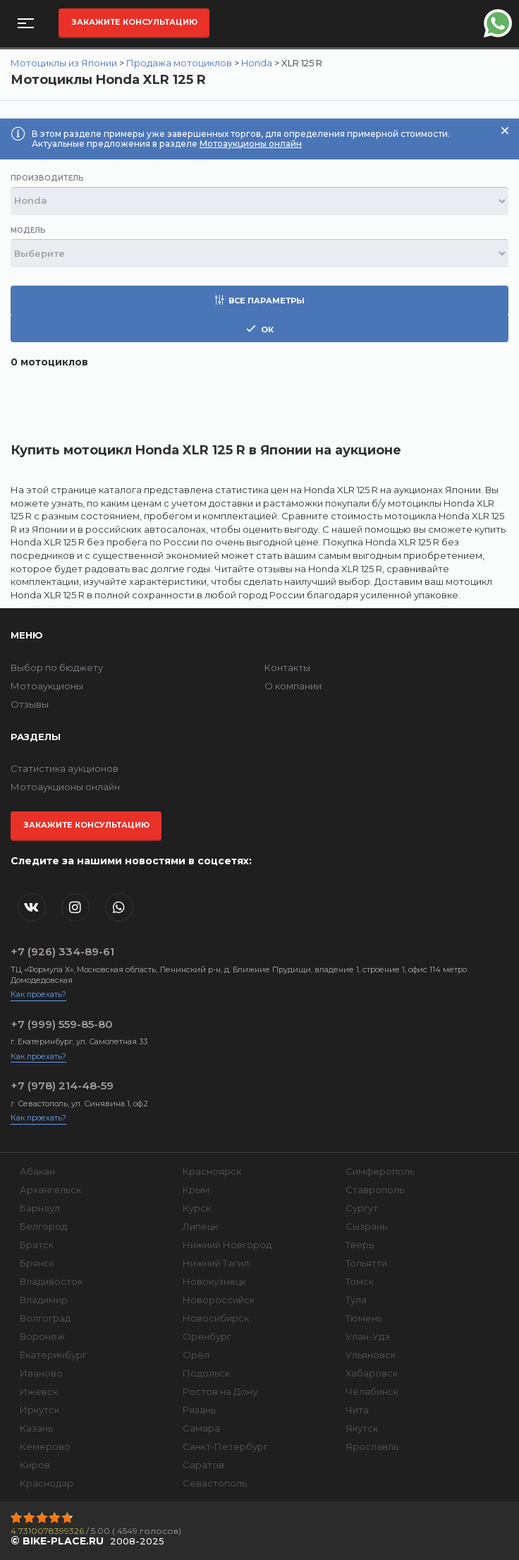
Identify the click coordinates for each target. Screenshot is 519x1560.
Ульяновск (371, 1354)
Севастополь (215, 1483)
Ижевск (39, 1391)
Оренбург (207, 1336)
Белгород (43, 1226)
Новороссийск (219, 1299)
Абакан (37, 1171)
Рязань (199, 1409)
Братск (37, 1244)
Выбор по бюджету (57, 667)
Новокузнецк (214, 1281)
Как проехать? (38, 994)
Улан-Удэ (368, 1336)
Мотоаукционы (47, 685)
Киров (35, 1464)
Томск (360, 1281)
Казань (36, 1428)
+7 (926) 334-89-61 (62, 951)
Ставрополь (375, 1189)
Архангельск (50, 1189)
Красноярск (212, 1171)
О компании (293, 685)
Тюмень (364, 1318)
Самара (201, 1428)
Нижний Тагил (216, 1263)
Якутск (362, 1428)
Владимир (44, 1299)
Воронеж (42, 1336)
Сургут (362, 1208)
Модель (28, 230)
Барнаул (40, 1208)
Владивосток (51, 1281)
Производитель (47, 178)
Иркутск (39, 1409)
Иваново (41, 1373)
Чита (357, 1409)
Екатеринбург (53, 1354)
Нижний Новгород (227, 1244)
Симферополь (380, 1171)
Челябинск (372, 1391)
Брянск (37, 1263)
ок (260, 329)
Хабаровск (372, 1373)
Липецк (200, 1226)
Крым (196, 1189)
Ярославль (372, 1446)
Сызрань (366, 1226)
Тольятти (366, 1263)
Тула (356, 1299)
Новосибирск (216, 1318)
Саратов (203, 1464)
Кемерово (45, 1446)
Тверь (360, 1244)
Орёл (196, 1354)
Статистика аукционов (64, 768)
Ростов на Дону (220, 1391)
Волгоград (45, 1318)
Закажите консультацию (134, 22)
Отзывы (30, 704)
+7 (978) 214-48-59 (62, 1085)
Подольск (206, 1373)
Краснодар (46, 1483)
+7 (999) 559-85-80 (62, 1024)
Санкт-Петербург (225, 1446)
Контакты (287, 667)
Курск (197, 1208)
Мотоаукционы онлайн (251, 143)
